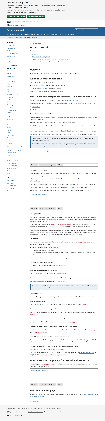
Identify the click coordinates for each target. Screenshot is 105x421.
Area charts (10, 180)
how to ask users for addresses (57, 91)
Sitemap (40, 406)
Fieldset (9, 86)
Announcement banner (14, 150)
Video (8, 173)
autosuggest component (71, 100)
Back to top (10, 46)
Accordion (10, 119)
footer (76, 134)
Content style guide (40, 34)
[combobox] (86, 29)
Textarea (9, 107)
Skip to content (11, 56)
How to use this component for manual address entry (48, 62)
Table (8, 140)
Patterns (34, 37)
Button (9, 73)
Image (9, 158)
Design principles (49, 406)
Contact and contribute (67, 34)
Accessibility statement (20, 406)
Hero (8, 133)
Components (27, 37)
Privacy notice (32, 406)
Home (9, 34)
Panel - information (13, 160)
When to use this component (41, 57)
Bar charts (10, 183)
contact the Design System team (42, 145)
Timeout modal (11, 110)
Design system (28, 34)
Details (9, 125)
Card (8, 122)
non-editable (36, 107)
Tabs (8, 61)
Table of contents (12, 59)
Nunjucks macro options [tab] (48, 165)
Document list (11, 155)
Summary (10, 105)
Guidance (10, 37)
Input (8, 89)
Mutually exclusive (12, 94)
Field (8, 84)
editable (34, 109)
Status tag (10, 138)
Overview (35, 54)
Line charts (10, 188)
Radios (9, 99)
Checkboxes (10, 76)
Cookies (9, 406)
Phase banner (11, 135)
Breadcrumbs (11, 48)
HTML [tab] (60, 165)
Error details (11, 79)
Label (8, 92)
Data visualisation (52, 34)
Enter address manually (68, 328)
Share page (10, 171)
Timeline (9, 143)
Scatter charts (11, 191)
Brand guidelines (17, 34)
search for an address (38, 85)
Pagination (10, 51)
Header (9, 130)
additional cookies (25, 10)
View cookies (50, 16)
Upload (9, 113)
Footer (9, 127)
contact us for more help (86, 351)
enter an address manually (40, 88)
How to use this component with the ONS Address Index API (50, 59)
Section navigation (12, 53)
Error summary (11, 81)
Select (9, 102)
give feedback (36, 21)
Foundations (18, 37)
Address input (11, 68)
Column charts (11, 186)
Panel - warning (12, 166)
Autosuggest (11, 71)
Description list (11, 153)
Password (10, 97)
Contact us (59, 406)
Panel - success (11, 163)
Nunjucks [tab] (34, 165)
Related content (12, 168)
